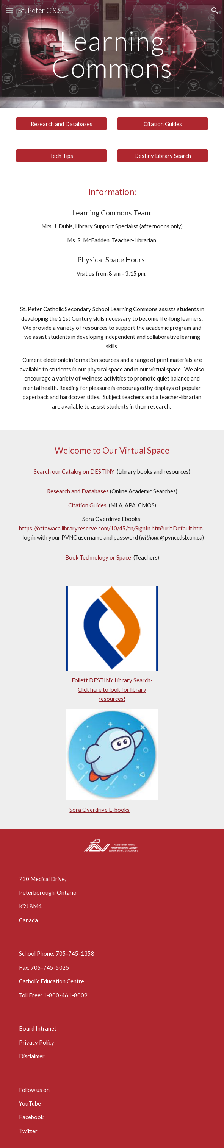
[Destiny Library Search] (162, 155)
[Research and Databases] (61, 124)
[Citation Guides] (162, 124)
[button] (9, 10)
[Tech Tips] (61, 155)
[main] (112, 54)
